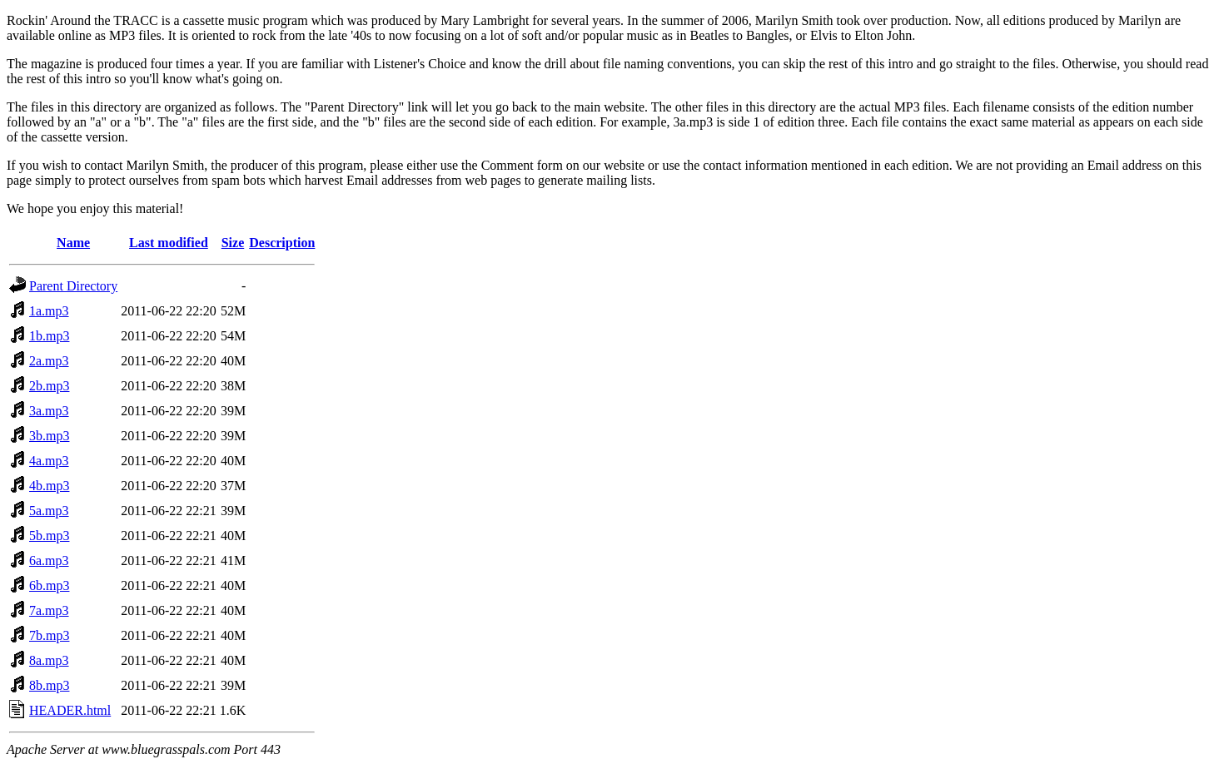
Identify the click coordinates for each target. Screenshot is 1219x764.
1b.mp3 (49, 336)
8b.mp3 (49, 685)
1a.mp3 (49, 311)
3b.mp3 (49, 436)
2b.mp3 (49, 386)
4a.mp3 (49, 461)
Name (73, 243)
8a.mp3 (49, 660)
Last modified (168, 243)
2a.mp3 (49, 361)
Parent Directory (73, 286)
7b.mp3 (49, 635)
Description (282, 243)
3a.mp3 (49, 411)
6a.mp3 (49, 560)
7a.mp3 (49, 610)
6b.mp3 (49, 585)
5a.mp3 (49, 511)
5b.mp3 (49, 535)
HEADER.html (70, 710)
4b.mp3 (49, 486)
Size (233, 243)
